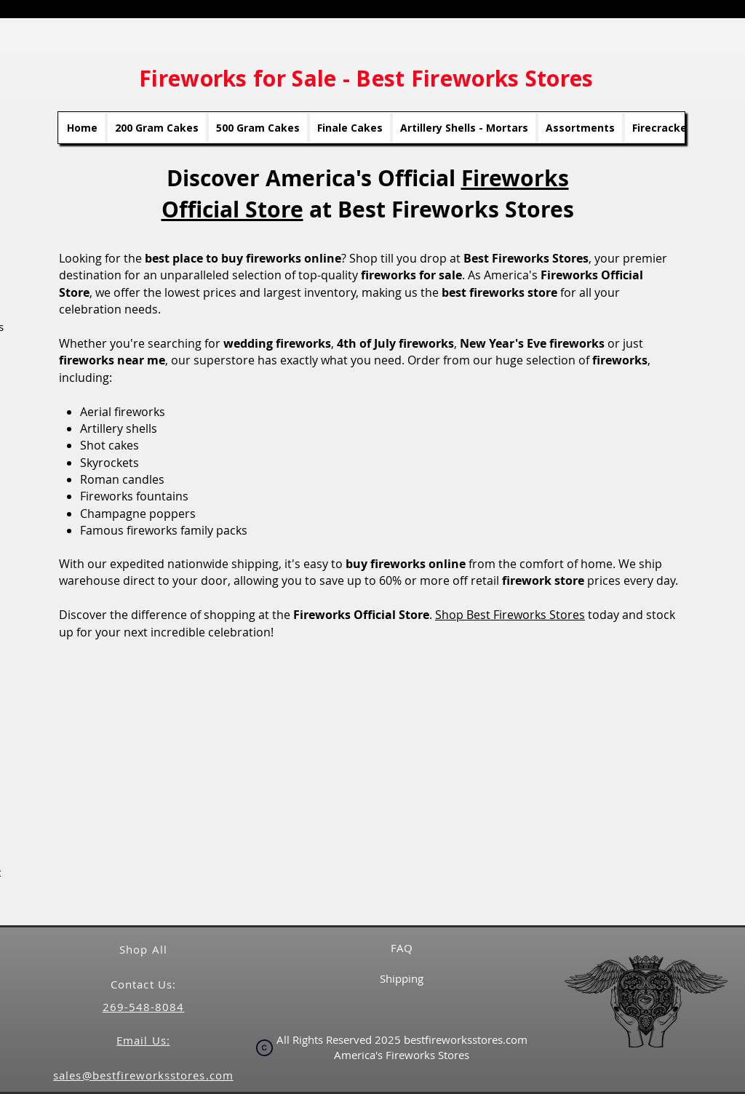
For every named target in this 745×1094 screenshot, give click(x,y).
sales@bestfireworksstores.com (143, 1075)
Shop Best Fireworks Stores (510, 615)
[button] (368, 781)
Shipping (401, 978)
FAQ (402, 948)
